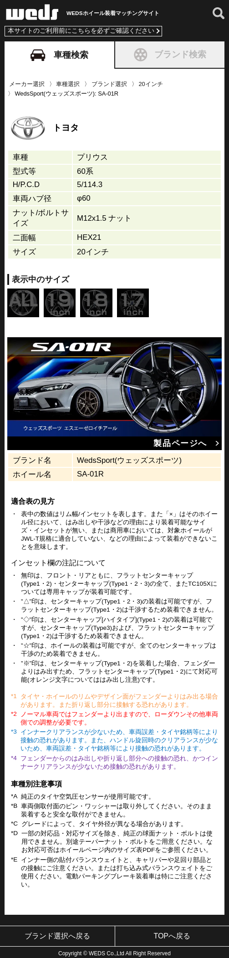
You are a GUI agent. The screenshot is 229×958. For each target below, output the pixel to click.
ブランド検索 (169, 52)
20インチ (151, 81)
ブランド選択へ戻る (57, 934)
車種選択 (68, 81)
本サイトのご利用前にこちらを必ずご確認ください (81, 28)
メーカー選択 (27, 81)
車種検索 (59, 53)
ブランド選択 (109, 81)
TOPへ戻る (171, 934)
